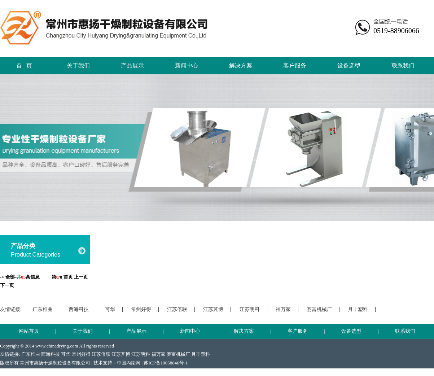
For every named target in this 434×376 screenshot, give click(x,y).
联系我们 (403, 65)
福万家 (283, 309)
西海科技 (79, 309)
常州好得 (141, 309)
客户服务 (294, 65)
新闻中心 (186, 65)
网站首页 (29, 331)
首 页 (24, 65)
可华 (110, 309)
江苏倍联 (177, 309)
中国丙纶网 (128, 363)
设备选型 (348, 65)
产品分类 (23, 245)
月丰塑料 (358, 309)
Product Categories (35, 255)
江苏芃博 (213, 309)
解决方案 (240, 65)
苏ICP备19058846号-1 (166, 363)
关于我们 (78, 65)
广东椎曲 (42, 309)
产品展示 (132, 65)
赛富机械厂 (319, 309)
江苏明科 (250, 309)
